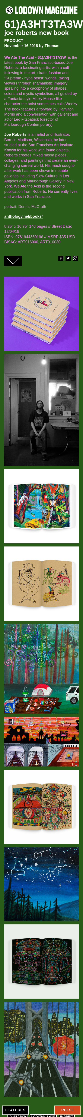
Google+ (75, 258)
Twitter (68, 258)
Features (15, 1110)
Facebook (60, 258)
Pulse (67, 1110)
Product (13, 41)
